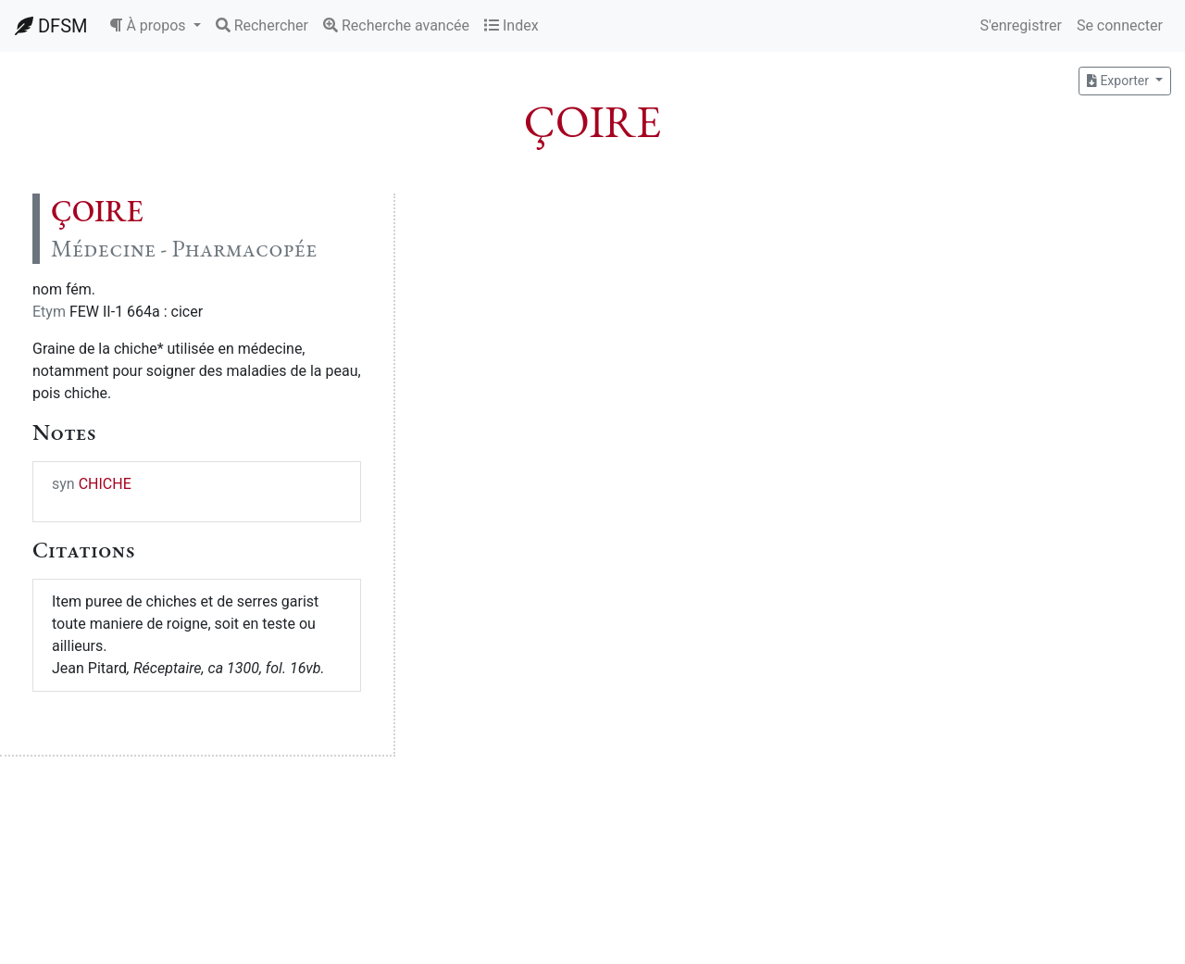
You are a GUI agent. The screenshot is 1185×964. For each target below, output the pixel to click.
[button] (154, 25)
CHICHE (105, 484)
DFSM (51, 26)
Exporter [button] (1119, 80)
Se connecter (1120, 25)
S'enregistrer (1020, 25)
